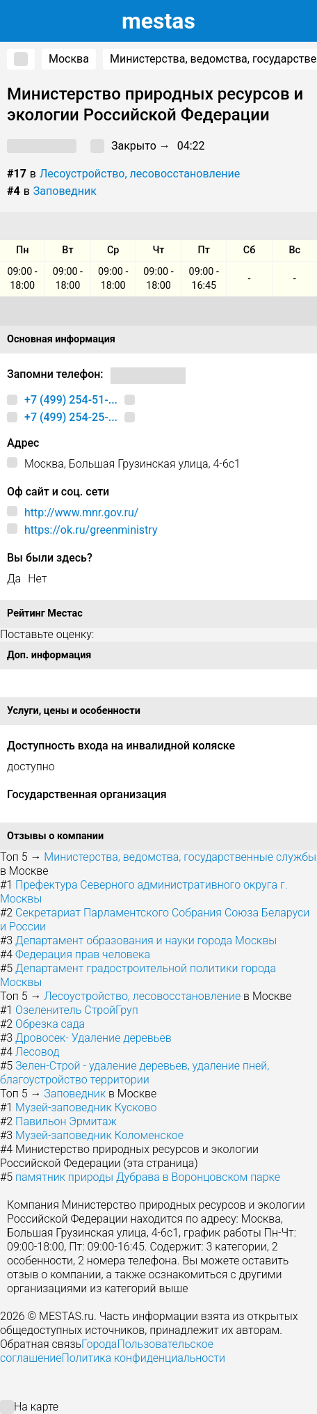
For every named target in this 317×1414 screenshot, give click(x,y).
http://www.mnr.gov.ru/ (81, 512)
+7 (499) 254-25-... (70, 417)
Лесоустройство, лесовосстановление (140, 173)
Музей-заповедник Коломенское (99, 1135)
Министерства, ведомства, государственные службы (180, 857)
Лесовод (37, 1051)
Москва (69, 58)
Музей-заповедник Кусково (85, 1107)
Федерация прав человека (82, 954)
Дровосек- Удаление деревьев (93, 1037)
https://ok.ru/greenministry (90, 530)
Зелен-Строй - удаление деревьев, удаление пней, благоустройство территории (134, 1072)
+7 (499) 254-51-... (70, 400)
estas (158, 21)
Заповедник (65, 191)
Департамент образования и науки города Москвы (146, 940)
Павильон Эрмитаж (66, 1121)
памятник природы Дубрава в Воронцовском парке (147, 1177)
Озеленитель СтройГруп (76, 1010)
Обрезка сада (50, 1024)
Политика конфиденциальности (143, 1358)
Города (99, 1344)
